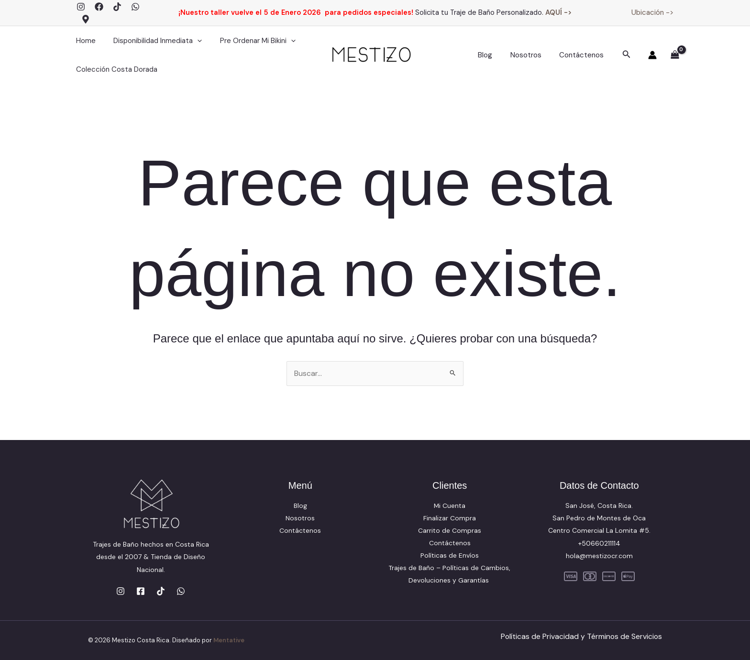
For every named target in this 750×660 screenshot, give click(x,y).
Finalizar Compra (449, 518)
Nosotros (531, 55)
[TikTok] (117, 6)
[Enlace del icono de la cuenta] (652, 55)
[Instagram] (81, 6)
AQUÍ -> (558, 12)
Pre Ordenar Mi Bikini (249, 40)
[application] (192, 40)
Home (84, 40)
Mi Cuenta (450, 505)
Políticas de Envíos (449, 555)
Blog (494, 55)
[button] (626, 54)
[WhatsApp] (135, 6)
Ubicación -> (652, 12)
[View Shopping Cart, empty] (674, 55)
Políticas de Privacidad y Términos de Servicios (580, 636)
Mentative (229, 640)
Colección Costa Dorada (114, 69)
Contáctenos (583, 55)
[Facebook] (99, 6)
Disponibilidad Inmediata (152, 40)
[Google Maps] (85, 19)
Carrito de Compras (449, 530)
